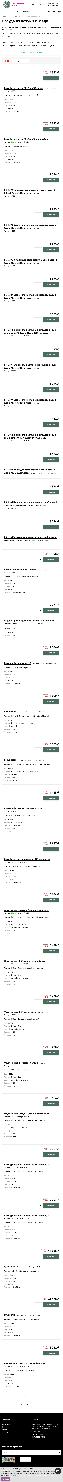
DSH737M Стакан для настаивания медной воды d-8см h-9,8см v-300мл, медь (30, 261)
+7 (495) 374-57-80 (23, 11)
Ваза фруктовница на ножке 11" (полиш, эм (27, 859)
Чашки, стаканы (24, 46)
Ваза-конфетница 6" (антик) (19, 808)
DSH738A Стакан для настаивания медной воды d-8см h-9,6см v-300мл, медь (30, 296)
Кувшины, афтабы (9, 46)
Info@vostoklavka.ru (39, 1434)
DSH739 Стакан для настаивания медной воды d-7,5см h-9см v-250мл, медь (30, 191)
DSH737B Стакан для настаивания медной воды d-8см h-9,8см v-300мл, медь (30, 226)
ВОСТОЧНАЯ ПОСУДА (17, 17)
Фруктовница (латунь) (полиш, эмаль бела (26, 1113)
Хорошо (5, 1479)
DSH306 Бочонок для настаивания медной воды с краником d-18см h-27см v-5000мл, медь (30, 436)
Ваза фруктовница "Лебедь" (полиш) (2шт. (26, 139)
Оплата (4, 1430)
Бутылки (35, 46)
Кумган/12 (9, 1266)
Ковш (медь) (10, 711)
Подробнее (14, 1475)
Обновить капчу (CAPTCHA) (11, 1463)
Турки (51, 46)
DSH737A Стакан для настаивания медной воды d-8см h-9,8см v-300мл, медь (30, 401)
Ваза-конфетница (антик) (17, 663)
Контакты (5, 1432)
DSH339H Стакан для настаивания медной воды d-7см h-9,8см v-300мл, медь (30, 366)
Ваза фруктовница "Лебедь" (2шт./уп (23, 88)
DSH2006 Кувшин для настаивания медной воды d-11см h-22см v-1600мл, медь (31, 504)
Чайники (44, 46)
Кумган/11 (9, 1314)
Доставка (5, 1427)
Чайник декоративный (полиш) (20, 569)
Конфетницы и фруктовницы (13, 42)
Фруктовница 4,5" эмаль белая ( (21, 1062)
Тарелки (29, 42)
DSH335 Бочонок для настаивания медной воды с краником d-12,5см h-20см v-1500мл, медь (30, 331)
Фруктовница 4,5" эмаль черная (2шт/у (24, 961)
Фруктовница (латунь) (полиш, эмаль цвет (26, 910)
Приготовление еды (42, 42)
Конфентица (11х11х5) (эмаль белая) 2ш (25, 1363)
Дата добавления (19, 61)
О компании (6, 1424)
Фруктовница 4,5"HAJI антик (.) (20, 1011)
